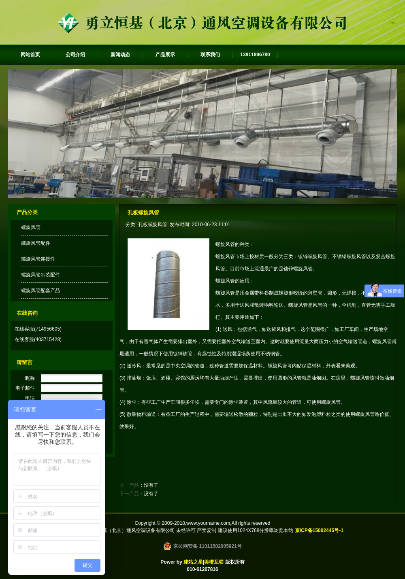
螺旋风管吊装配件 (40, 275)
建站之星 (193, 562)
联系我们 (210, 54)
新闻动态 (120, 54)
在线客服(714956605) (38, 329)
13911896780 (255, 54)
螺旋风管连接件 (38, 259)
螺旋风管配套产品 (40, 290)
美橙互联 (214, 562)
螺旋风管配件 (35, 243)
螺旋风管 (30, 227)
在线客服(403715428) (38, 339)
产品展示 (165, 54)
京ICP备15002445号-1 (319, 530)
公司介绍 (75, 54)
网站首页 (30, 54)
